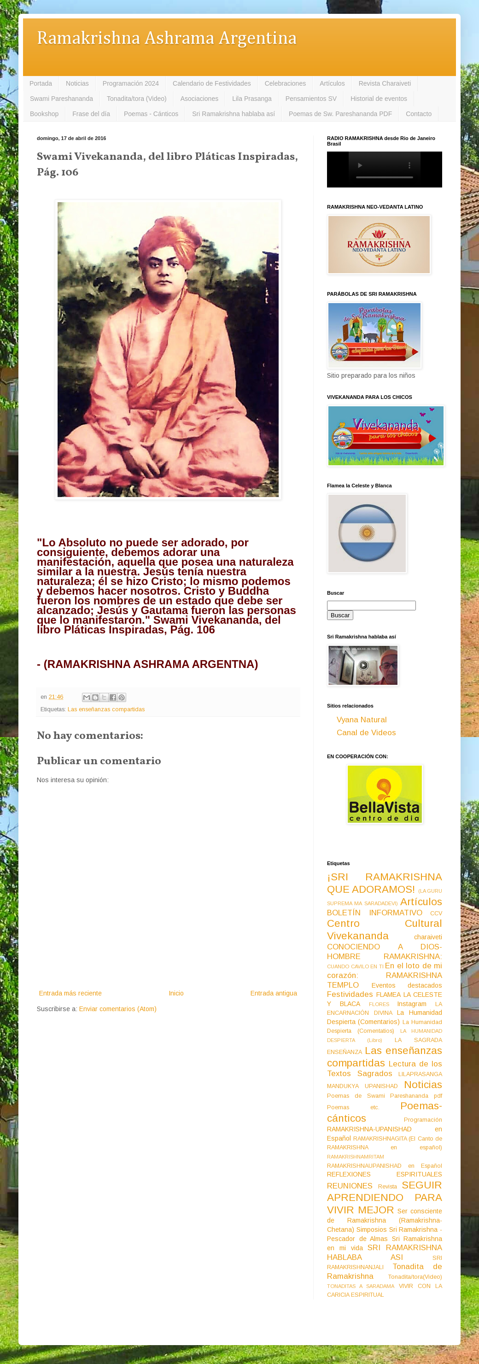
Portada (40, 83)
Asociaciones (200, 98)
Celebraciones (285, 83)
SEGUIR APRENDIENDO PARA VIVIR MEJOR (384, 1197)
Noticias (77, 83)
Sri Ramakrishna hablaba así (233, 113)
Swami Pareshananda (61, 98)
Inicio (176, 993)
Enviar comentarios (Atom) (118, 1009)
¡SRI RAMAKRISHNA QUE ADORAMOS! (384, 883)
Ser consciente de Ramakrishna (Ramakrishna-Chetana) (384, 1220)
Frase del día (91, 113)
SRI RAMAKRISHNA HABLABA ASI (384, 1252)
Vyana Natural (362, 719)
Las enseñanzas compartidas (106, 709)
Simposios (371, 1229)
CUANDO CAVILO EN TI (355, 966)
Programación (423, 1120)
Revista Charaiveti (385, 83)
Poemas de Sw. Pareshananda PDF (340, 113)
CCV (436, 913)
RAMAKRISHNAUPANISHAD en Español (384, 1166)
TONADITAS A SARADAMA (360, 1286)
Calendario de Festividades (212, 83)
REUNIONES (350, 1186)
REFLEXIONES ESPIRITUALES (384, 1174)
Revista (387, 1186)
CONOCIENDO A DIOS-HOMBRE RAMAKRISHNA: (384, 952)
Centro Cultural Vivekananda (384, 930)
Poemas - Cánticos (151, 113)
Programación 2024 (131, 83)
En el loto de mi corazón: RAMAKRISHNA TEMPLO (384, 975)
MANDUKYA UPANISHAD (362, 1086)
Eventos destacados (407, 985)
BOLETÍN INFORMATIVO (374, 912)
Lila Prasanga (252, 98)
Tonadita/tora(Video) (415, 1277)
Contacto (419, 113)
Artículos (332, 83)
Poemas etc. (353, 1107)
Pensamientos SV (311, 98)
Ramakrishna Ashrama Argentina (167, 39)
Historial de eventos (378, 98)
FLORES (379, 1004)
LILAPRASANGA (420, 1074)
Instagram (411, 1003)
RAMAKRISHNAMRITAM (355, 1156)
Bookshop (44, 113)
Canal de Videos (366, 732)
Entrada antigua (274, 993)
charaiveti (428, 937)
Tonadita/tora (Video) (137, 98)
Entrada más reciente (70, 993)
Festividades (350, 994)
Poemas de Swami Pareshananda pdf (384, 1096)
